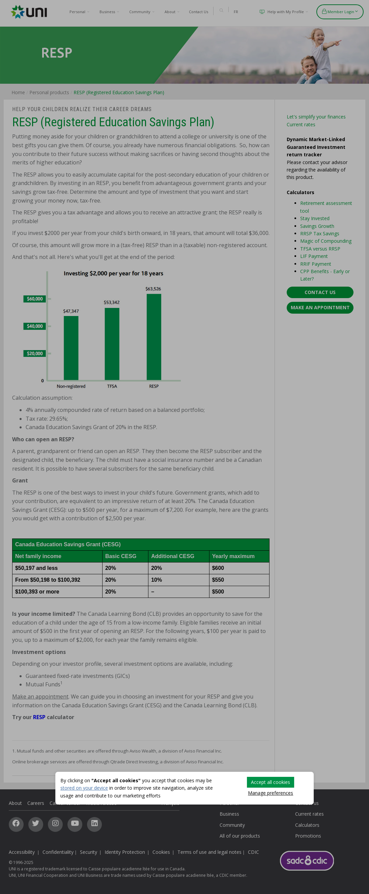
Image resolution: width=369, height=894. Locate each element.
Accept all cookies (270, 782)
